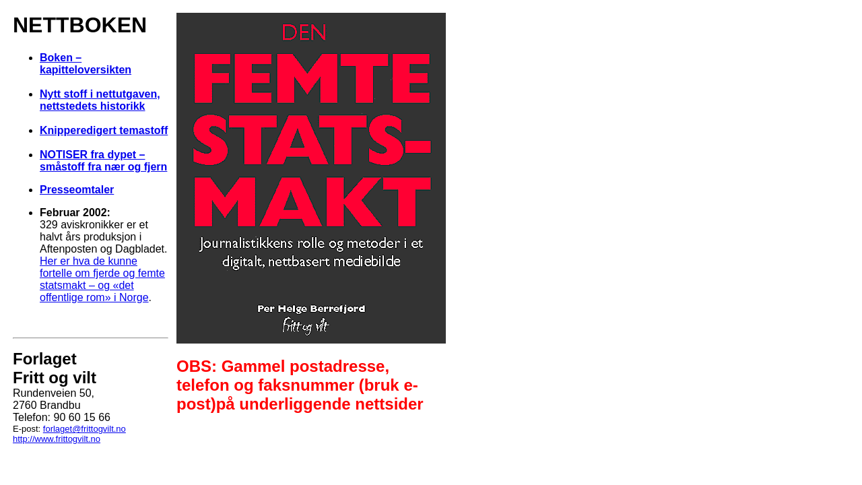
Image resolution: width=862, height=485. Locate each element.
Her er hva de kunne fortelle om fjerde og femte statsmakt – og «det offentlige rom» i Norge (102, 279)
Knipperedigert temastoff (104, 130)
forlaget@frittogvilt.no (84, 429)
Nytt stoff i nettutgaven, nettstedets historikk (100, 100)
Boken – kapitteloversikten (85, 63)
